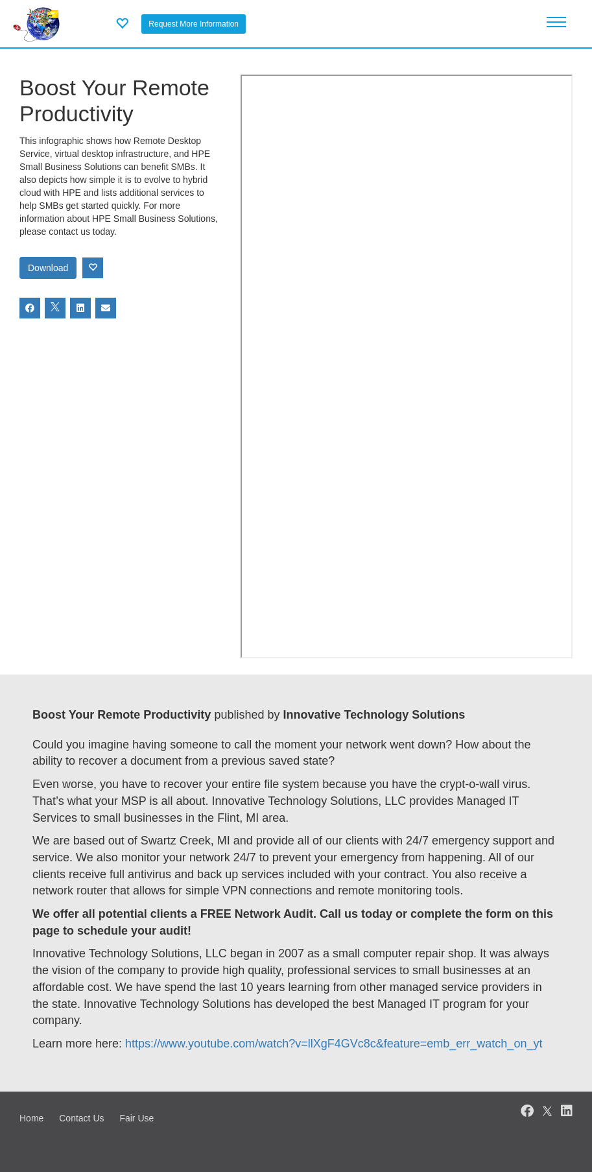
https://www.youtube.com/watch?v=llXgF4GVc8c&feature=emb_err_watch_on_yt (333, 1043)
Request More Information (193, 24)
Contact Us (81, 1118)
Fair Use (136, 1118)
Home (31, 1118)
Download (48, 268)
